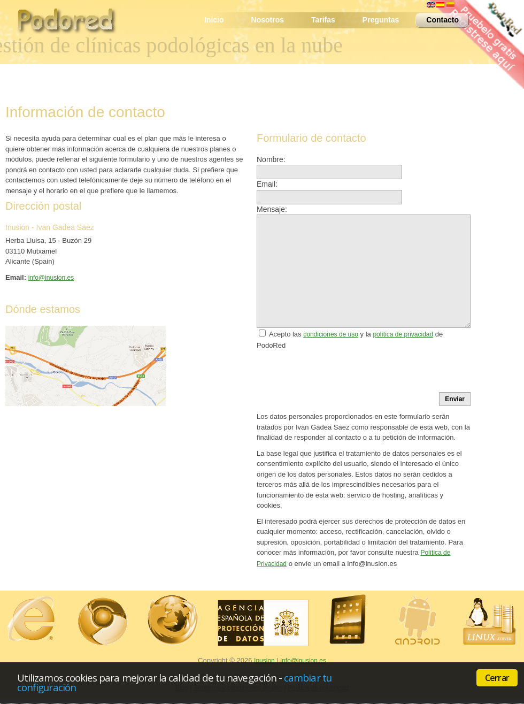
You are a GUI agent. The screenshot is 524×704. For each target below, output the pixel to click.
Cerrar (497, 678)
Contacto (439, 20)
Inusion (264, 660)
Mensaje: (272, 209)
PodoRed (72, 23)
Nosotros (267, 20)
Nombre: (271, 159)
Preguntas (381, 20)
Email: (267, 184)
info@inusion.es (51, 277)
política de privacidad (403, 334)
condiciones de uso (330, 334)
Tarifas (323, 20)
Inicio (214, 20)
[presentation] (338, 371)
